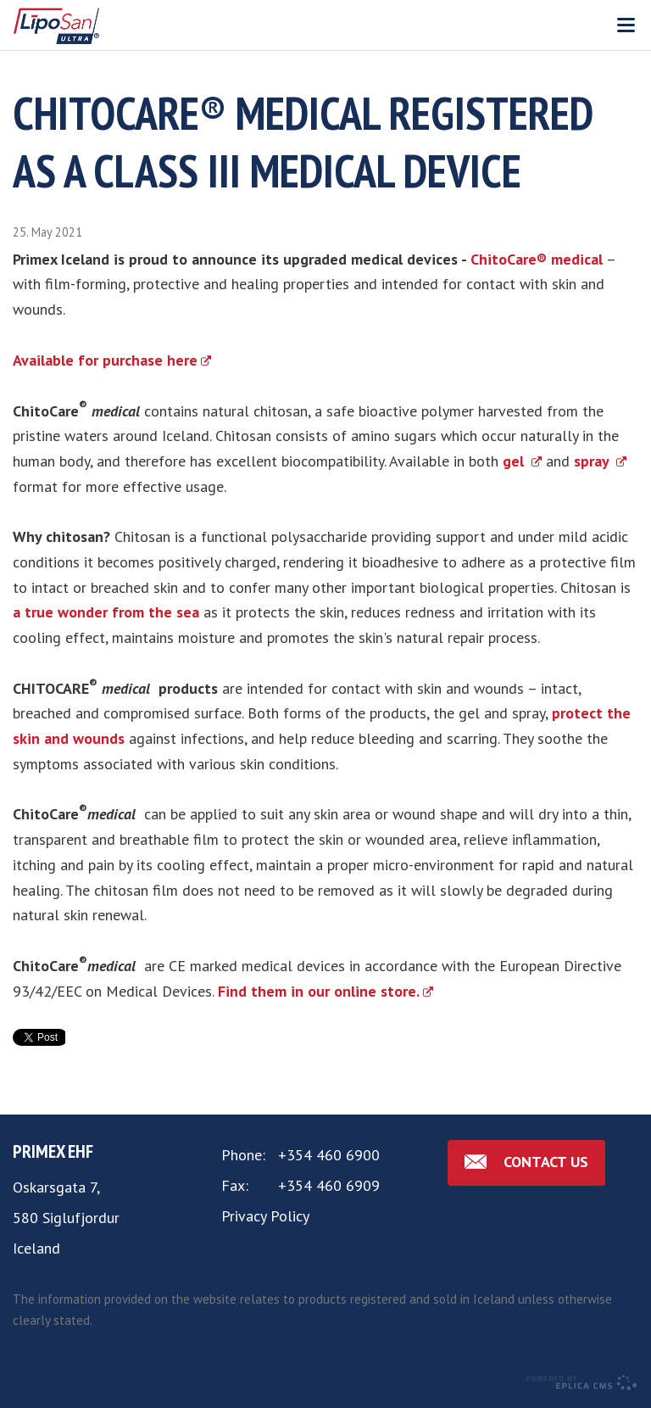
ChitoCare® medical (536, 259)
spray (593, 461)
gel (515, 461)
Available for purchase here (105, 360)
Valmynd (626, 25)
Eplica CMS (581, 1382)
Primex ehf (53, 1151)
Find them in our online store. (319, 991)
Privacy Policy (265, 1216)
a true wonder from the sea (106, 612)
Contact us (546, 1161)
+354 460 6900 (329, 1155)
